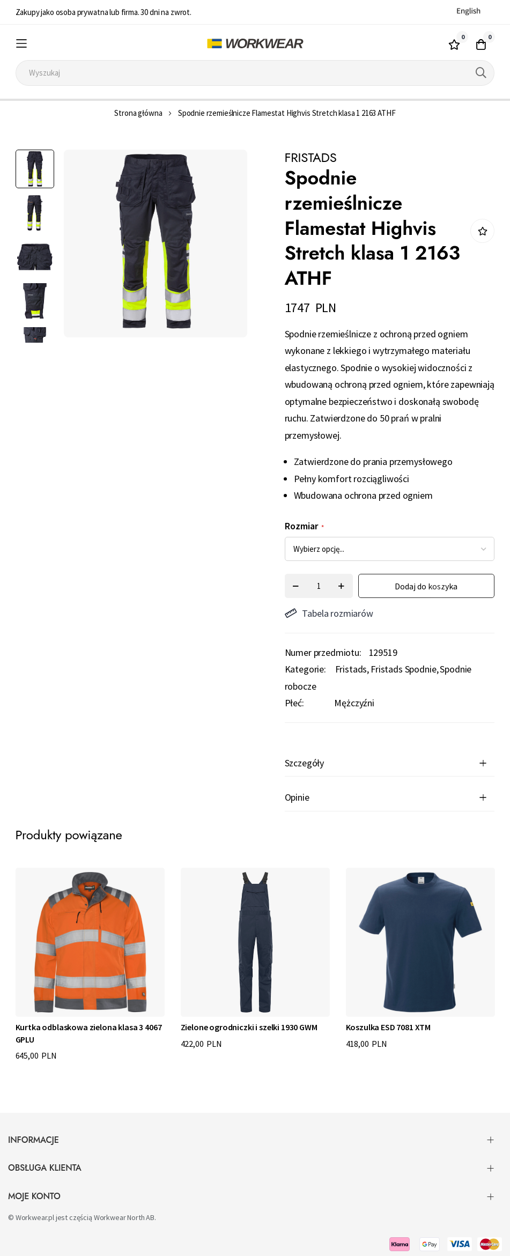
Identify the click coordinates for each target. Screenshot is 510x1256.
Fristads (351, 669)
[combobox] (255, 73)
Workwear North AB (124, 1217)
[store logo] (255, 43)
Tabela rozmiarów (329, 613)
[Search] (481, 73)
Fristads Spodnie (403, 669)
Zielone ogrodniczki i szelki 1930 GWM (249, 1027)
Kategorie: (305, 669)
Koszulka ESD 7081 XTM (388, 1027)
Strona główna (138, 113)
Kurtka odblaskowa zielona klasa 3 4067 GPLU (89, 1033)
